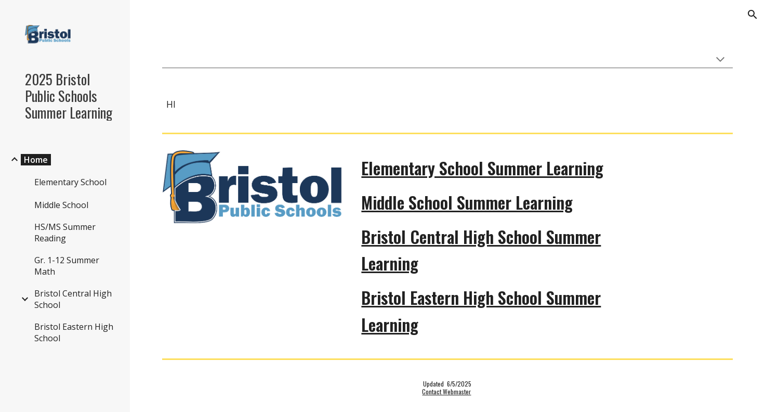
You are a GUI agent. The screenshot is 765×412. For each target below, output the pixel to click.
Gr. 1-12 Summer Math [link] (66, 265)
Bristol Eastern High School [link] (73, 332)
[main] (447, 104)
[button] (752, 14)
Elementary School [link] (70, 182)
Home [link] (36, 159)
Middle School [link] (61, 205)
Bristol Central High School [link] (73, 299)
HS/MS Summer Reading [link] (65, 232)
